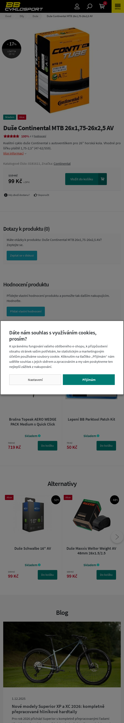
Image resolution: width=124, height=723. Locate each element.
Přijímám (88, 380)
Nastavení (35, 380)
